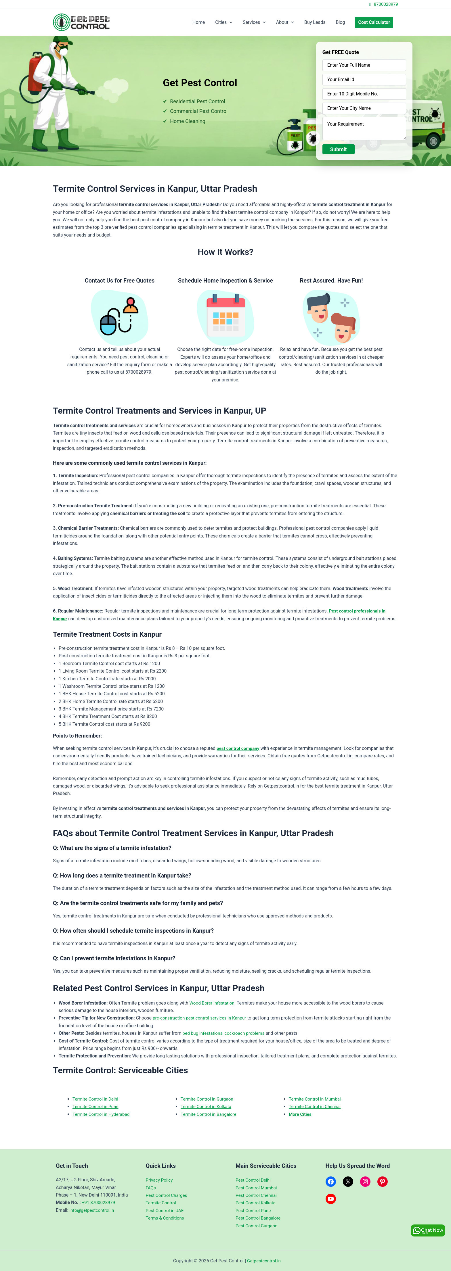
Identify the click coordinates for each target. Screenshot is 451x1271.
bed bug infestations (203, 1033)
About (289, 22)
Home (206, 22)
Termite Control (161, 1202)
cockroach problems (247, 1033)
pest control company (239, 748)
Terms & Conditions (166, 1218)
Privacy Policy (160, 1180)
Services (259, 22)
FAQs (151, 1188)
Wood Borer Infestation (212, 1003)
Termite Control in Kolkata (207, 1106)
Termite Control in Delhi (96, 1099)
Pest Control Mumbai (257, 1188)
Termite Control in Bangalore (210, 1114)
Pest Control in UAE (166, 1210)
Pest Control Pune (254, 1210)
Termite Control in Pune (96, 1106)
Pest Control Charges (167, 1195)
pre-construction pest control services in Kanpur (202, 1018)
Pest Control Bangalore (259, 1218)
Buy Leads (317, 22)
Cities (230, 22)
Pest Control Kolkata (256, 1202)
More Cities (301, 1114)
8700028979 (382, 4)
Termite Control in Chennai (316, 1106)
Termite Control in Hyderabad (102, 1114)
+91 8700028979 (99, 1202)
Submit (338, 149)
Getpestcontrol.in (263, 1261)
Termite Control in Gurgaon (208, 1099)
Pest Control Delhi (254, 1180)
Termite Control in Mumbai (316, 1099)
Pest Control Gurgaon (257, 1225)
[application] (236, 22)
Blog (342, 22)
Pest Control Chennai (257, 1195)
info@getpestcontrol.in (92, 1210)
